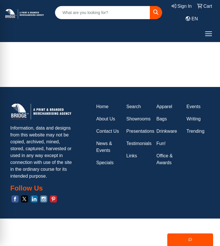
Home (102, 106)
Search (133, 106)
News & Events (104, 147)
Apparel (164, 106)
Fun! (161, 143)
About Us (105, 118)
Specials (104, 162)
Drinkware (166, 131)
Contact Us (107, 131)
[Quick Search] (102, 12)
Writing (193, 118)
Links (131, 155)
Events (193, 106)
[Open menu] (208, 33)
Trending (195, 131)
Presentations (138, 131)
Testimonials (138, 143)
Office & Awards (164, 159)
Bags (161, 118)
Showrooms (138, 118)
